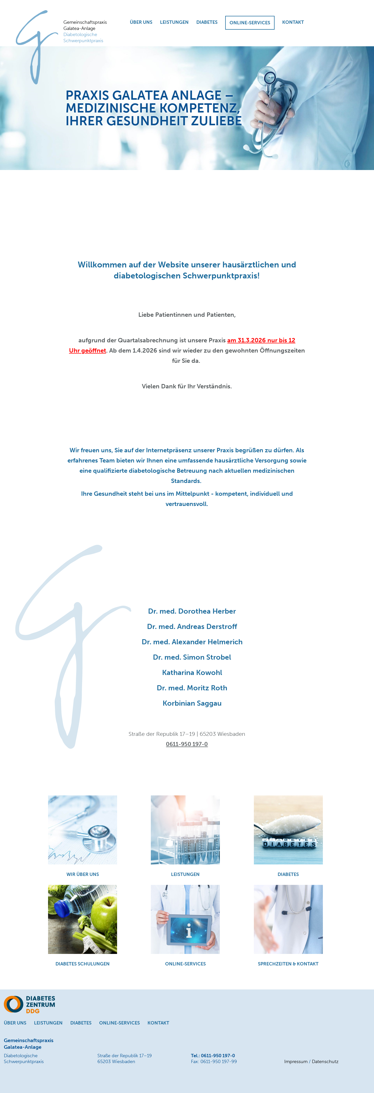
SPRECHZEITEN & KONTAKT (288, 964)
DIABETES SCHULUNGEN (82, 964)
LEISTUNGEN (174, 22)
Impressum (296, 1061)
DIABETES (207, 22)
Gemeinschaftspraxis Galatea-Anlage (86, 31)
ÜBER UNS (141, 22)
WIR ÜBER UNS (82, 874)
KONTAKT (293, 22)
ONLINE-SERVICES (250, 23)
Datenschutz (325, 1061)
